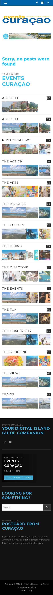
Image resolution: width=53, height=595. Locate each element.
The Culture (13, 225)
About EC (10, 98)
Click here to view (19, 477)
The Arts (10, 182)
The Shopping (15, 352)
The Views (11, 373)
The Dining (12, 246)
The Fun (9, 309)
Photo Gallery (16, 140)
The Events (12, 288)
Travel (8, 394)
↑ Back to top (27, 590)
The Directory (15, 267)
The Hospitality (17, 331)
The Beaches (14, 204)
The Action (12, 161)
